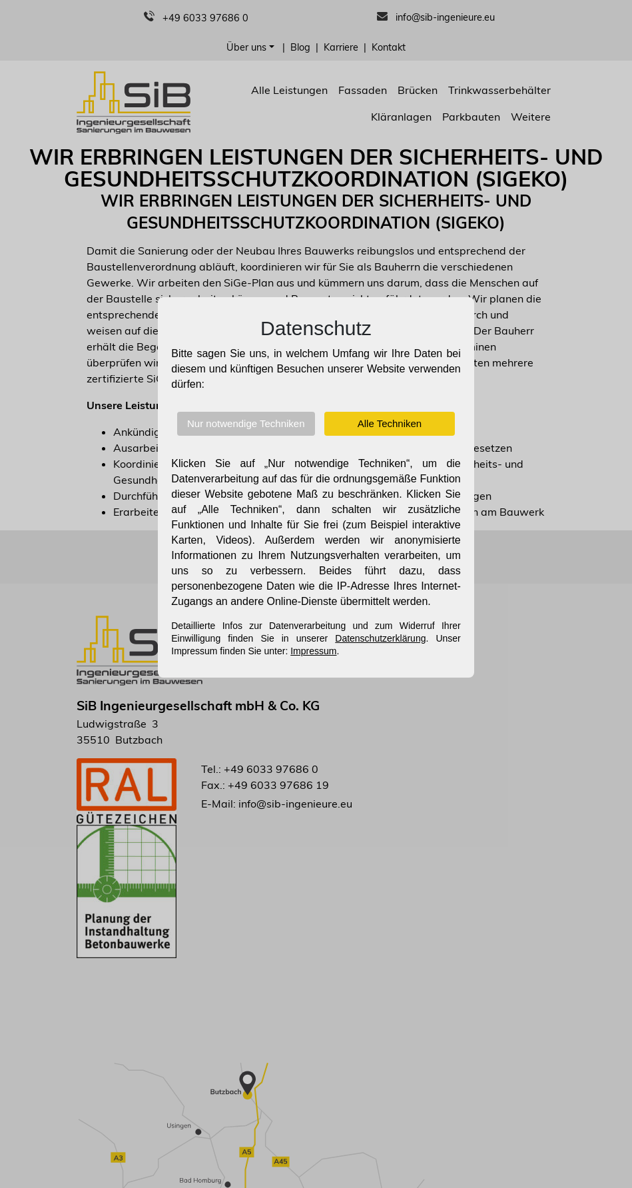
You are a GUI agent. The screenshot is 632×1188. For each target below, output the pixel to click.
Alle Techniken (390, 423)
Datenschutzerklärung (380, 638)
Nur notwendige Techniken (246, 423)
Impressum (313, 651)
